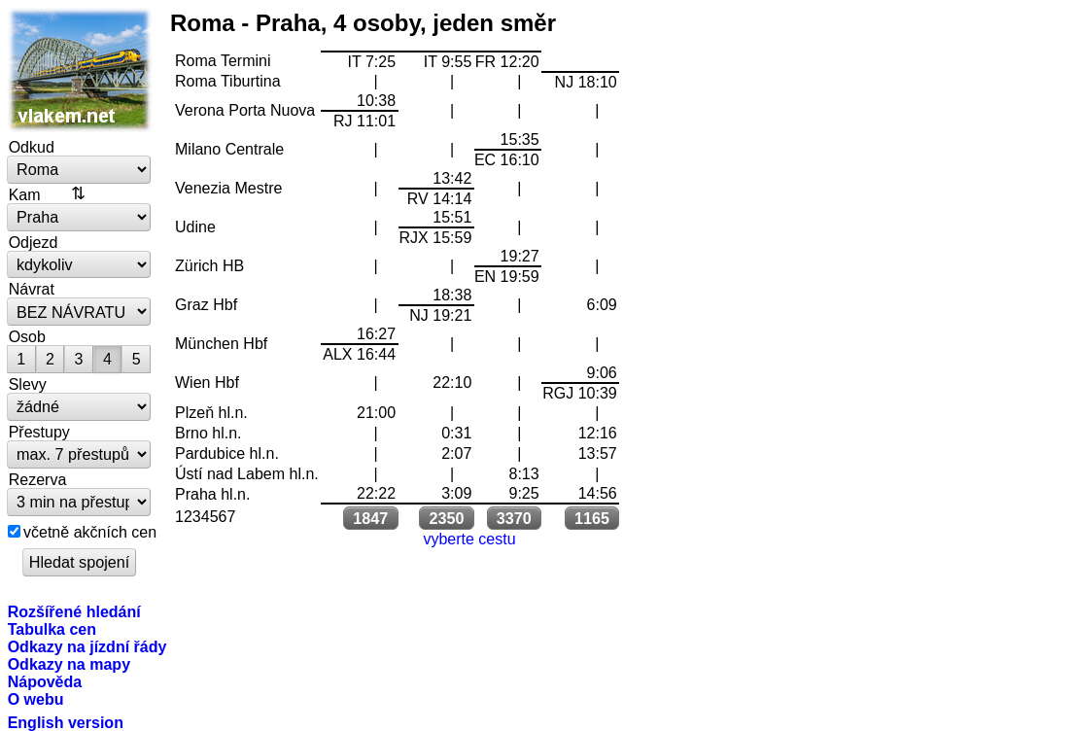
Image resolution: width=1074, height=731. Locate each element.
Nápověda (45, 681)
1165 (591, 518)
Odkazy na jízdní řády (87, 646)
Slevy (28, 384)
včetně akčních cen (89, 531)
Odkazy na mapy (69, 664)
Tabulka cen (52, 629)
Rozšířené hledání (74, 611)
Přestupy (39, 431)
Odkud (31, 147)
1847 (370, 518)
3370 (514, 518)
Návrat (31, 288)
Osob (27, 336)
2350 (446, 518)
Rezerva (38, 479)
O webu (36, 699)
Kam (25, 194)
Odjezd (33, 242)
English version (65, 722)
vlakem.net (80, 70)
